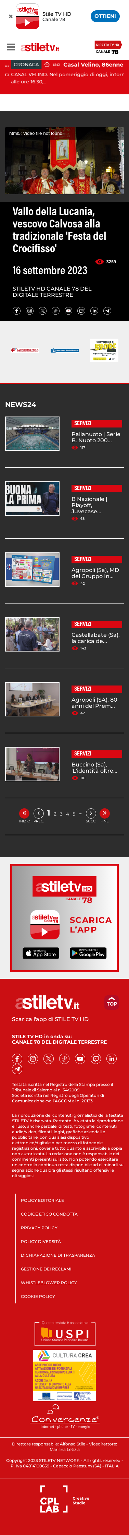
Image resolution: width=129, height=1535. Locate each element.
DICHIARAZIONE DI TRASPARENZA (58, 1255)
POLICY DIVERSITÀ (41, 1241)
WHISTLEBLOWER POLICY (49, 1282)
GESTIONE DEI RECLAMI (46, 1269)
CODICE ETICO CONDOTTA (49, 1214)
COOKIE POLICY (38, 1296)
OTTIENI (105, 16)
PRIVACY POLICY (39, 1227)
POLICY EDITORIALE (42, 1200)
